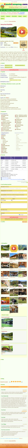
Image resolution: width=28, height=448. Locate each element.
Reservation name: (4, 209)
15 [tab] (23, 38)
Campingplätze (12, 444)
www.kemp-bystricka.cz (19, 65)
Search (8, 10)
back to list (6, 21)
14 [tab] (21, 38)
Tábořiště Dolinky (4, 331)
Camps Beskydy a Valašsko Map (13, 13)
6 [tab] (9, 38)
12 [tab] (18, 38)
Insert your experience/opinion (14, 386)
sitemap (11, 445)
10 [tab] (15, 38)
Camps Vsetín (9, 12)
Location (24, 16)
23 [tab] (17, 39)
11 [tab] (17, 38)
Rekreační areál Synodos (5, 344)
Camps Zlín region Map (4, 13)
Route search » (16, 42)
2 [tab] (3, 38)
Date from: (2, 198)
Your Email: (3, 213)
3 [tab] (4, 38)
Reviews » (20, 438)
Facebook (16, 444)
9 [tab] (14, 38)
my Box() (18, 10)
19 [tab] (11, 39)
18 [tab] (10, 39)
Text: (1, 202)
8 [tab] (12, 38)
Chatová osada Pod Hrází (5, 317)
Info (23, 444)
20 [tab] (13, 39)
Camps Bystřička (12, 21)
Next (27, 33)
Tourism (7, 97)
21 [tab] (14, 39)
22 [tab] (16, 39)
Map (12, 10)
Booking (20, 16)
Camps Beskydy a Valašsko (15, 12)
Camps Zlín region (3, 12)
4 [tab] (6, 38)
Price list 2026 (14, 16)
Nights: (13, 198)
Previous (1, 33)
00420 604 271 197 (8, 65)
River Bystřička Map (21, 13)
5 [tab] (7, 38)
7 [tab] (10, 38)
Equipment (8, 16)
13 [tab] (20, 38)
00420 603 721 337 (8, 67)
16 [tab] (24, 38)
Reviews (2, 18)
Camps (3, 444)
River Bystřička (22, 12)
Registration (8, 445)
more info (15, 1)
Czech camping (7, 444)
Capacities (2, 16)
